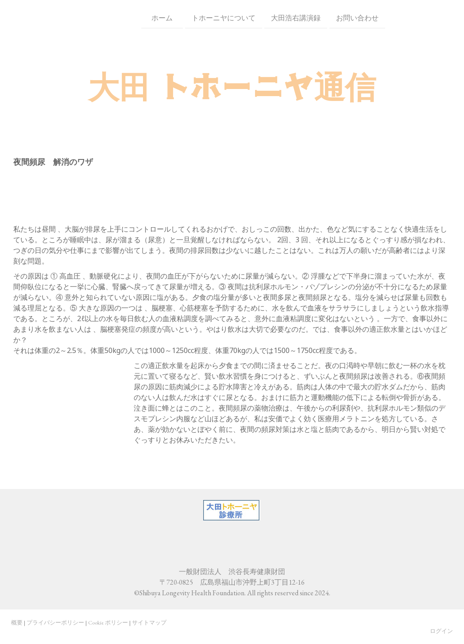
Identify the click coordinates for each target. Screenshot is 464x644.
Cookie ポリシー (108, 622)
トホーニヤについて (192, 17)
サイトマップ (149, 622)
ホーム (134, 17)
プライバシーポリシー (55, 622)
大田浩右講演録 (265, 17)
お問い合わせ (326, 17)
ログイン (441, 631)
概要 (17, 622)
